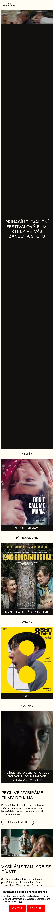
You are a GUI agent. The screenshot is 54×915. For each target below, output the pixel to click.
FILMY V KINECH (17, 822)
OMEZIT (17, 908)
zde (20, 901)
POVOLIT (36, 908)
